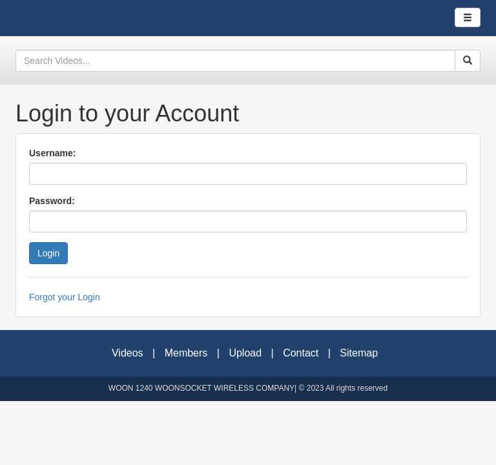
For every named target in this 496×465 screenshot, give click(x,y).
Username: (52, 153)
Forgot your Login (64, 297)
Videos (127, 352)
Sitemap (359, 352)
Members (186, 352)
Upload (245, 352)
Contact (300, 352)
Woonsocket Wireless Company (60, 18)
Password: (52, 201)
